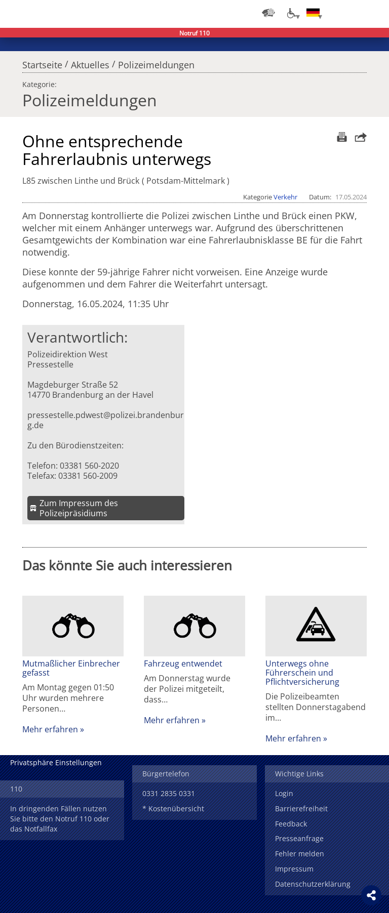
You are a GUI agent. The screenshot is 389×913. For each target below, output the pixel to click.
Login (284, 793)
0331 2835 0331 (168, 793)
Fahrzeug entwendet (183, 663)
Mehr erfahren (50, 729)
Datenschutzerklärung (313, 884)
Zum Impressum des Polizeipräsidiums (79, 508)
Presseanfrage (299, 838)
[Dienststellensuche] (268, 12)
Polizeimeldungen (156, 62)
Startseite (42, 62)
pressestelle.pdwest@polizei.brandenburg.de (105, 420)
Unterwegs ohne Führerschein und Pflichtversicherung (302, 672)
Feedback (291, 823)
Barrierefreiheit (301, 808)
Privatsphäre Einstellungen (56, 762)
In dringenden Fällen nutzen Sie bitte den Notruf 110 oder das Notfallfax (59, 819)
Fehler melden (299, 853)
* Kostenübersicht (173, 808)
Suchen (353, 12)
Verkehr (285, 196)
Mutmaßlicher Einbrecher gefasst (71, 668)
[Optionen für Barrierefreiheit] (290, 12)
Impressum (294, 869)
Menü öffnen (373, 12)
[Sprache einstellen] (313, 12)
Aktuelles (90, 62)
